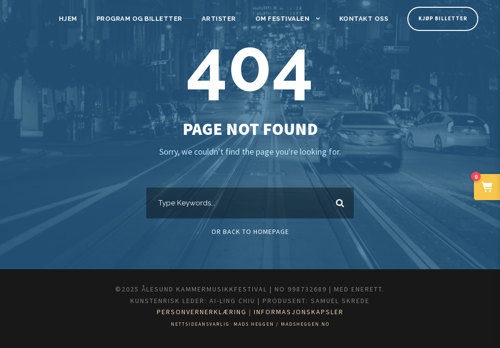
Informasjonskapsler (308, 312)
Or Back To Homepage (250, 231)
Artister (222, 18)
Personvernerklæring (195, 312)
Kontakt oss (362, 18)
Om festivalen (284, 18)
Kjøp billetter (441, 18)
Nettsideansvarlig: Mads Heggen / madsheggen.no (250, 324)
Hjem (78, 18)
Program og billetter (146, 18)
